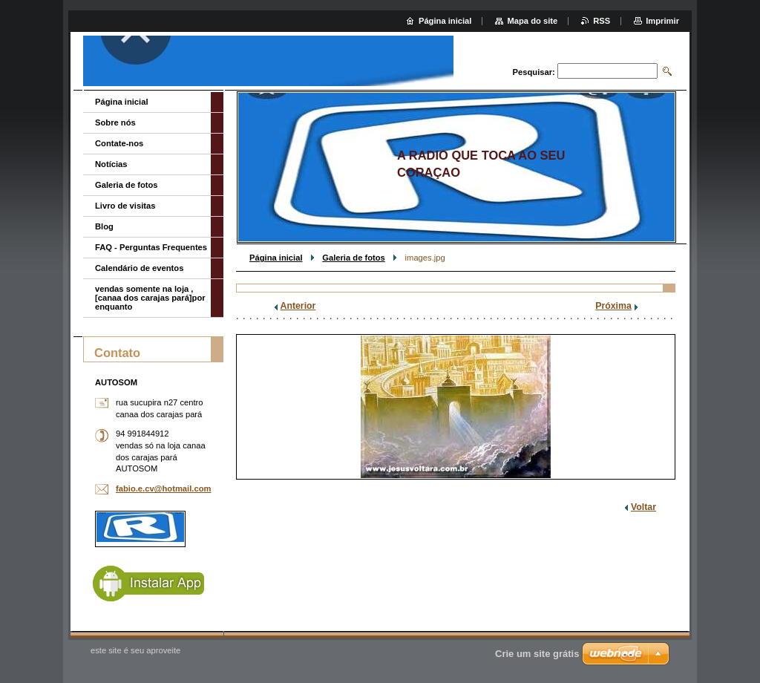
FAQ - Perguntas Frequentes (151, 247)
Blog (104, 226)
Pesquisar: (534, 72)
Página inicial (276, 257)
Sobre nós (115, 122)
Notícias (111, 164)
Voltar (643, 507)
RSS (601, 20)
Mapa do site (532, 20)
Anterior (298, 306)
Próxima (613, 306)
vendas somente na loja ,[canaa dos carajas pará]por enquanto (150, 297)
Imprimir (662, 20)
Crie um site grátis (537, 653)
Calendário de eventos (139, 268)
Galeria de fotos (353, 257)
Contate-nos (119, 143)
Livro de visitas (125, 205)
